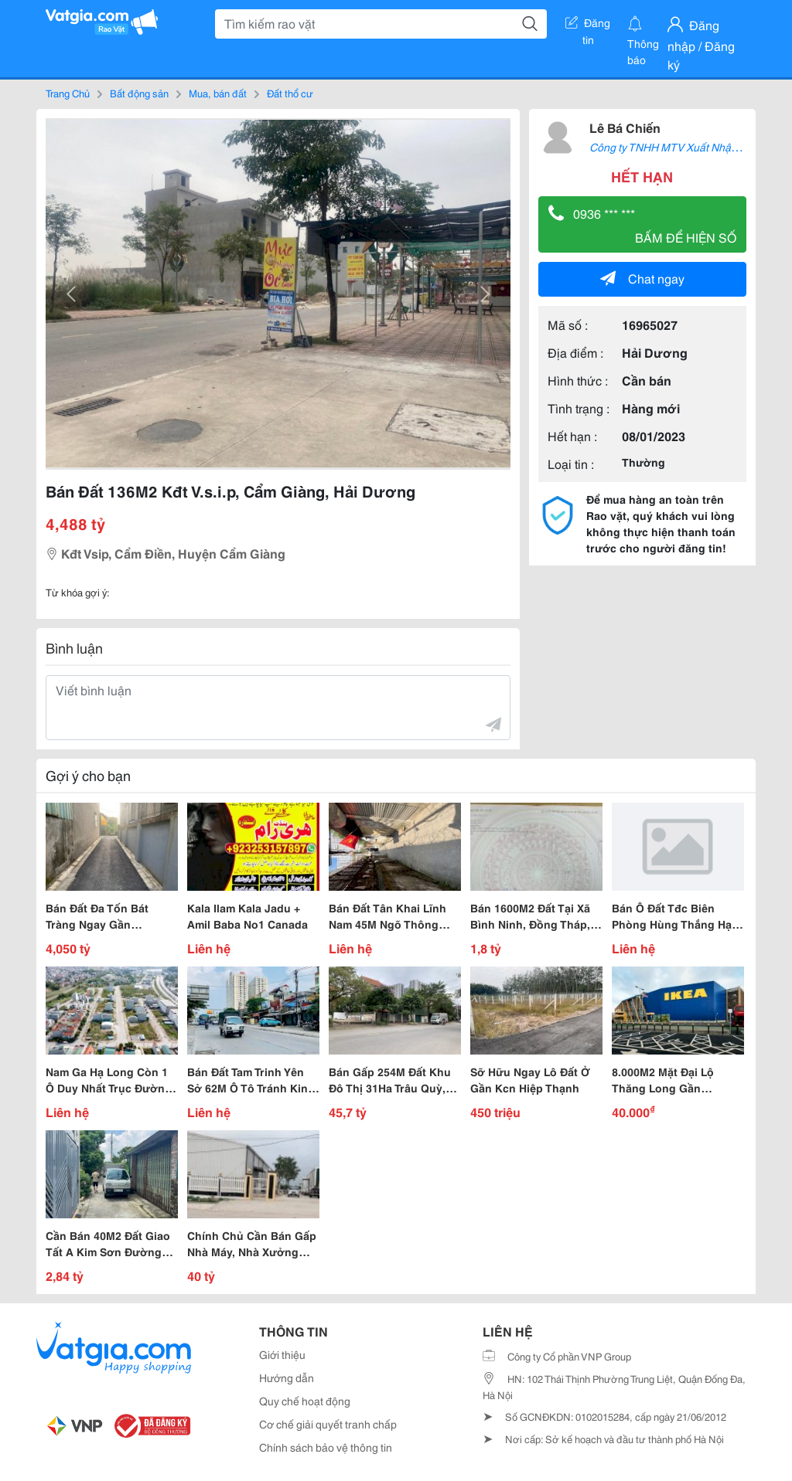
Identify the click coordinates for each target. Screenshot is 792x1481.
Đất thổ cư (290, 93)
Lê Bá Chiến (625, 127)
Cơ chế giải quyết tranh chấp (328, 1424)
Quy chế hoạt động (304, 1400)
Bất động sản (139, 93)
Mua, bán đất (218, 93)
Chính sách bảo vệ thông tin (325, 1447)
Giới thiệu (282, 1354)
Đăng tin (587, 25)
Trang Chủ (68, 93)
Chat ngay (642, 278)
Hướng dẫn (286, 1377)
